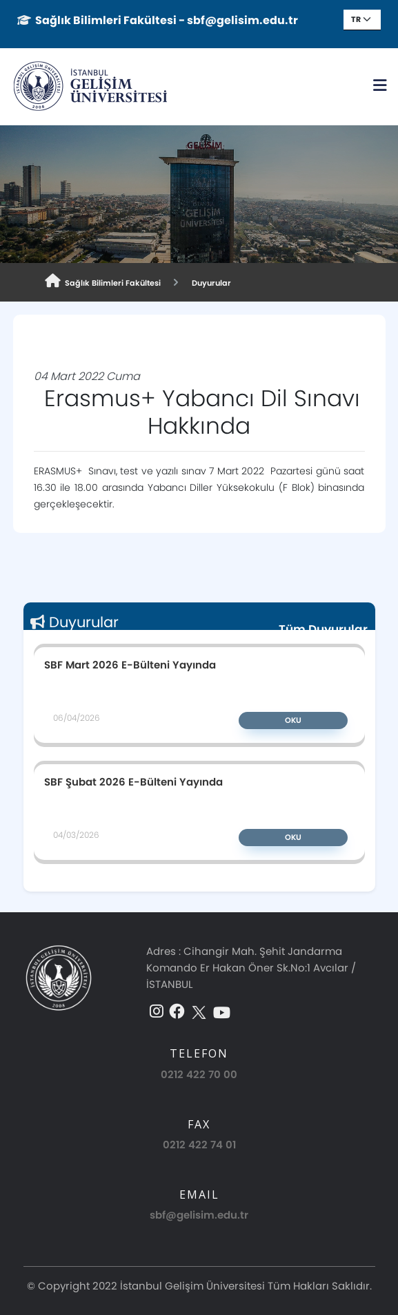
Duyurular (209, 282)
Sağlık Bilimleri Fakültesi (103, 281)
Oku (293, 720)
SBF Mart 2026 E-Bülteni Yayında (130, 664)
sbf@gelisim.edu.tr (199, 1215)
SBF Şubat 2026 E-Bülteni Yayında (133, 781)
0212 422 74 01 (199, 1144)
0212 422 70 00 (199, 1074)
